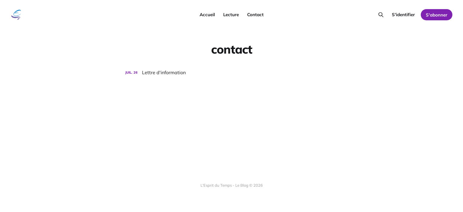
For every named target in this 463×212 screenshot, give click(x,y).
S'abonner (436, 15)
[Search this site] (380, 14)
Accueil (207, 14)
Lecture (231, 14)
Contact (255, 14)
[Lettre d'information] (231, 72)
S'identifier (403, 14)
